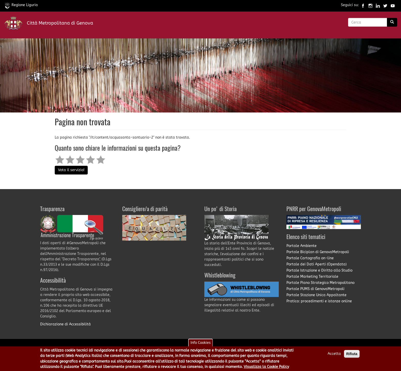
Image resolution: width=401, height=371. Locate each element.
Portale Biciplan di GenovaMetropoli (317, 252)
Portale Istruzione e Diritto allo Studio (319, 270)
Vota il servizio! (71, 170)
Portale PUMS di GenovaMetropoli (315, 289)
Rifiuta (352, 355)
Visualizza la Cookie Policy (266, 368)
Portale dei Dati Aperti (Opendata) (316, 264)
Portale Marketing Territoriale (312, 276)
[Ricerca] (392, 22)
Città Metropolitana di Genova (60, 23)
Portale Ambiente (301, 246)
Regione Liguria (21, 5)
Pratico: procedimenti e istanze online (319, 301)
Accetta (334, 355)
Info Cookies (201, 344)
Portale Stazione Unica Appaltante (316, 295)
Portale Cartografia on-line (310, 258)
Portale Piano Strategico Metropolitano (320, 283)
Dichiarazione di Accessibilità (65, 324)
